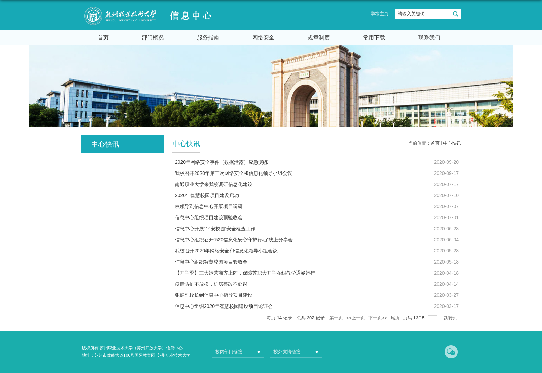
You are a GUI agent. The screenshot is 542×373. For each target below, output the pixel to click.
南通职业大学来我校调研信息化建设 (213, 184)
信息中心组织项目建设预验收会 (209, 217)
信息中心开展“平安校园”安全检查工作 (215, 228)
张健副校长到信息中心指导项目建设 (213, 295)
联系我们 (429, 38)
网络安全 (263, 38)
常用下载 (374, 38)
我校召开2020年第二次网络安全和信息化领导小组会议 (233, 173)
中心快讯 (452, 143)
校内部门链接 (228, 351)
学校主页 (380, 13)
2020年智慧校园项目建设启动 (207, 195)
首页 (103, 38)
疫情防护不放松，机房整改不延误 (211, 284)
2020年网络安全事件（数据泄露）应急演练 (221, 162)
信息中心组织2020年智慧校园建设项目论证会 (224, 306)
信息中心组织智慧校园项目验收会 (211, 262)
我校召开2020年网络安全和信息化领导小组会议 (226, 251)
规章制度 (319, 38)
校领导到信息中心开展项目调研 (209, 206)
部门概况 (153, 38)
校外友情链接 (286, 351)
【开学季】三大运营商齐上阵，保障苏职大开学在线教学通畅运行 (245, 273)
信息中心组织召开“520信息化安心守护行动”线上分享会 (234, 239)
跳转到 (451, 317)
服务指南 (208, 38)
